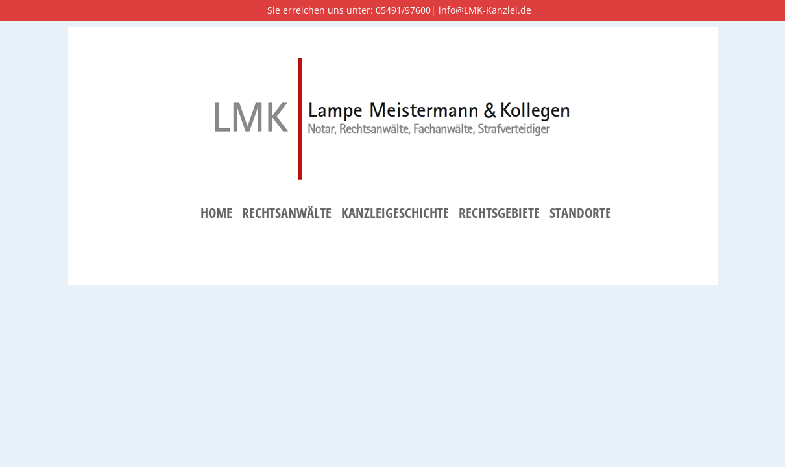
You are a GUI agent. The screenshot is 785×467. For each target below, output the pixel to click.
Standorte (580, 213)
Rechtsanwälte (287, 213)
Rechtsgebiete (499, 213)
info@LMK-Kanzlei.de (485, 10)
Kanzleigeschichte (395, 213)
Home (216, 213)
